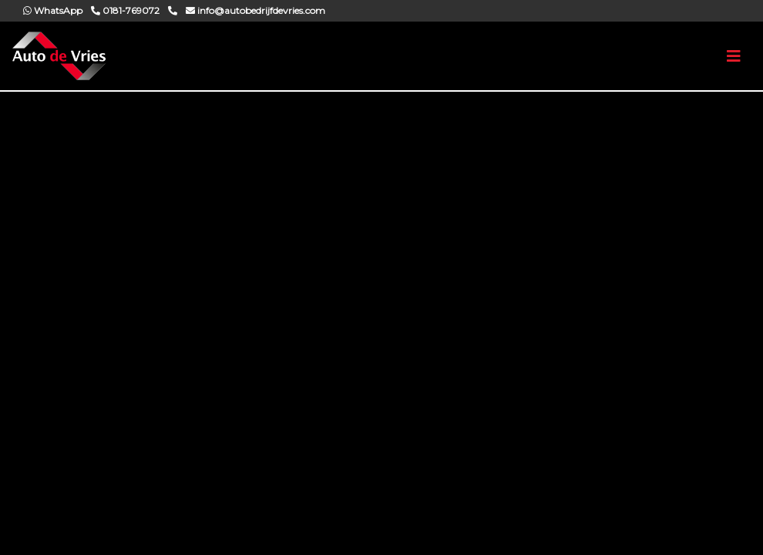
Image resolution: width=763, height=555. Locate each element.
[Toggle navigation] (734, 56)
